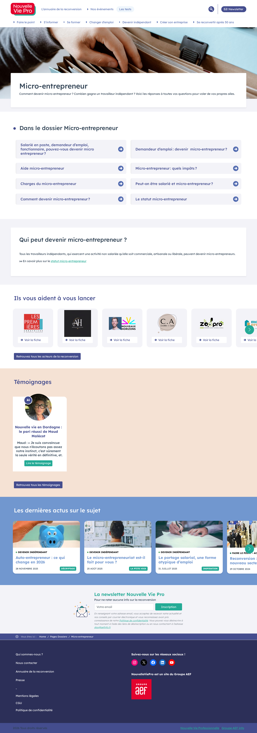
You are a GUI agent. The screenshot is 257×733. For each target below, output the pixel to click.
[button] (249, 329)
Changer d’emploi (101, 22)
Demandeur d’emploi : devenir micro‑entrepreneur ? (181, 149)
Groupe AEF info (233, 728)
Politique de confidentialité (133, 620)
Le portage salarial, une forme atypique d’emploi (187, 559)
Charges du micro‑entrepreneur (48, 184)
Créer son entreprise (174, 22)
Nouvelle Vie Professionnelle (199, 728)
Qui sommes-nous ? (29, 654)
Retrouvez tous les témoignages (38, 485)
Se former (73, 22)
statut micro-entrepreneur (68, 261)
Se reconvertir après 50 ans (215, 22)
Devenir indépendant (136, 22)
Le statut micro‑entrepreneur (161, 199)
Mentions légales (27, 696)
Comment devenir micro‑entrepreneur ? (55, 199)
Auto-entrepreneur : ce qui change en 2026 (40, 559)
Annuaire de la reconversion (35, 671)
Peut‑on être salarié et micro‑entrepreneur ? (174, 184)
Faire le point (26, 22)
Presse (20, 680)
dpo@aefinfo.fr (102, 627)
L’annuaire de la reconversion (61, 9)
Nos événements (102, 9)
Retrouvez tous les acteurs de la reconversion (47, 356)
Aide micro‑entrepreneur (42, 168)
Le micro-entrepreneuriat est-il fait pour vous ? (116, 559)
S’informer (51, 22)
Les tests (125, 9)
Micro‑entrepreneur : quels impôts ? (166, 168)
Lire (38, 463)
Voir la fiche (32, 340)
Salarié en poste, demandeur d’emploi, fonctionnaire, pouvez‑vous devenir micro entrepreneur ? (57, 149)
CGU (19, 703)
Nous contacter (26, 663)
